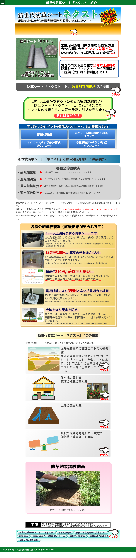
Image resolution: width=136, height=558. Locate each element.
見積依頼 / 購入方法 (28, 545)
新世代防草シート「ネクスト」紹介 (71, 2)
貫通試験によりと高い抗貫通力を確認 (77, 293)
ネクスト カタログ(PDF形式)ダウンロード (44, 146)
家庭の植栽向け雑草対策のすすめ (49, 540)
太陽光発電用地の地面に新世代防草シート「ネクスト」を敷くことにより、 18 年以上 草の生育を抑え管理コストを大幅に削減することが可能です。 (84, 362)
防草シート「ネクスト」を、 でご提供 (68, 89)
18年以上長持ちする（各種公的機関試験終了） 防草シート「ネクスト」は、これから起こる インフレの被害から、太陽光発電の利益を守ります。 (68, 111)
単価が (69, 274)
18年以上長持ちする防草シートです (71, 236)
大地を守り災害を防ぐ (62, 312)
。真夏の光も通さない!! (73, 255)
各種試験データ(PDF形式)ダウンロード (91, 146)
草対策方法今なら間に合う (87, 49)
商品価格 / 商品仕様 (99, 540)
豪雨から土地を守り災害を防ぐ (91, 535)
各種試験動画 (44, 137)
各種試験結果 (64, 535)
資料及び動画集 (77, 540)
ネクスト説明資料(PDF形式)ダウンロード (91, 137)
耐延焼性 (23, 540)
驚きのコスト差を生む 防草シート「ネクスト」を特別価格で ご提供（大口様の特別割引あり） (88, 70)
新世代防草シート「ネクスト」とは (36, 535)
